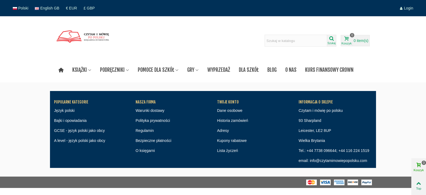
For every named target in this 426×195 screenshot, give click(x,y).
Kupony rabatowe (232, 140)
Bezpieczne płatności (153, 140)
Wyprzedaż (218, 70)
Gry (190, 70)
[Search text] (296, 40)
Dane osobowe (229, 110)
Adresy (223, 130)
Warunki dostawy (150, 110)
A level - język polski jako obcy (79, 140)
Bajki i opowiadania (70, 120)
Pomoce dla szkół (156, 70)
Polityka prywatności (153, 120)
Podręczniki (112, 70)
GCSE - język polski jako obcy (79, 130)
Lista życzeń (227, 150)
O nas (290, 70)
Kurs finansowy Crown (329, 70)
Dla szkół (249, 70)
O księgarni (145, 150)
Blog (272, 70)
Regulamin (145, 130)
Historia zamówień (232, 120)
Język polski (64, 110)
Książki (79, 70)
